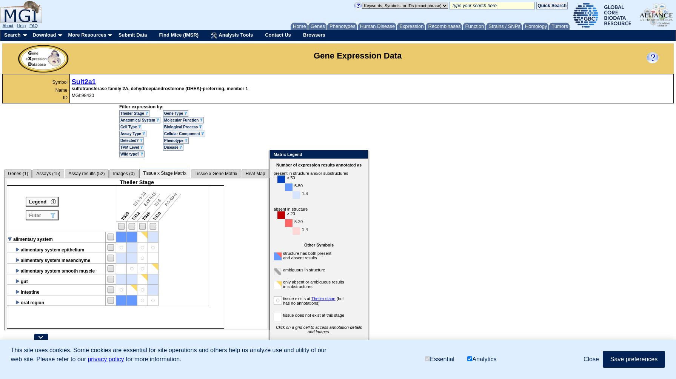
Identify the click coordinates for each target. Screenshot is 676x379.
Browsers (314, 35)
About (8, 25)
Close (361, 155)
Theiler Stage (134, 113)
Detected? (131, 141)
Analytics (481, 359)
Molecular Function (183, 120)
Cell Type (130, 127)
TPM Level (131, 147)
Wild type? (131, 154)
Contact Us (278, 35)
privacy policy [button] (106, 359)
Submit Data (133, 35)
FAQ (33, 25)
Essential (439, 359)
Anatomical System (139, 120)
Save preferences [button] (634, 359)
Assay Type (132, 134)
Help (21, 25)
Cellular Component (184, 134)
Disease (173, 147)
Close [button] (591, 359)
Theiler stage (323, 298)
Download (44, 35)
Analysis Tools (232, 35)
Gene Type (175, 113)
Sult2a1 (84, 82)
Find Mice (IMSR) (179, 35)
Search (12, 35)
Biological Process (183, 127)
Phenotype (176, 141)
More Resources (87, 35)
